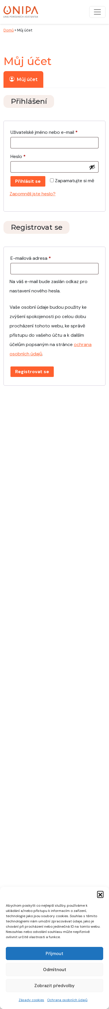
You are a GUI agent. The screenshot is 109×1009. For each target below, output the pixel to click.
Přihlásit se (28, 181)
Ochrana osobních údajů (67, 1000)
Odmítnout (54, 970)
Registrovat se (32, 371)
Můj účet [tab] (23, 79)
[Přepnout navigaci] (97, 12)
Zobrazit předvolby (54, 986)
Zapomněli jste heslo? (33, 194)
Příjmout (54, 954)
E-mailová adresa (38, 257)
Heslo (26, 155)
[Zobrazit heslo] (92, 167)
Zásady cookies (31, 1000)
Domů (8, 30)
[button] (100, 894)
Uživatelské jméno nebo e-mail (52, 131)
